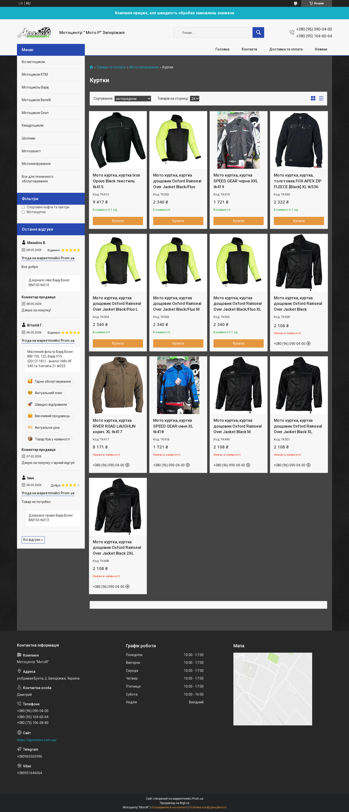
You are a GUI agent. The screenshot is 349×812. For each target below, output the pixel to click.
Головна (222, 49)
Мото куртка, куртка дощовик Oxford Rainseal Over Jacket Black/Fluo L (117, 303)
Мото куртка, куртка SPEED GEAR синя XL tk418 (173, 426)
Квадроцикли (33, 125)
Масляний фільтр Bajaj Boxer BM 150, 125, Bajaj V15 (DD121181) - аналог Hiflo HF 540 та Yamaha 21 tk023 (50, 359)
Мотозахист (31, 151)
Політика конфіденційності (207, 807)
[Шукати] (258, 32)
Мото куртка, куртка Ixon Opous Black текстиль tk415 (116, 181)
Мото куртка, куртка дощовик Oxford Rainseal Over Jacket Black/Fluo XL (238, 303)
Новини (321, 49)
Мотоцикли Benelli (36, 100)
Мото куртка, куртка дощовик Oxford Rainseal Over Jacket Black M (238, 426)
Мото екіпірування (144, 67)
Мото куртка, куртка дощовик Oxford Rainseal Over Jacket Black (298, 303)
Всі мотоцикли (33, 62)
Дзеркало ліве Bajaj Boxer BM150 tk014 (49, 282)
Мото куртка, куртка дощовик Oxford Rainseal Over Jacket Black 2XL (117, 547)
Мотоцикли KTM (35, 74)
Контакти (249, 49)
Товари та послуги (111, 67)
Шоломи (28, 138)
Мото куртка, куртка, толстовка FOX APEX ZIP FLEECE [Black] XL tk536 (298, 181)
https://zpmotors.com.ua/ (37, 740)
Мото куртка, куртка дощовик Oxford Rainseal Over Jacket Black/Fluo (177, 181)
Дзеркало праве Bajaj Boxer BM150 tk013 (51, 517)
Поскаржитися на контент (169, 807)
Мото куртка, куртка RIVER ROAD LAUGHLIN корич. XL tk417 (114, 426)
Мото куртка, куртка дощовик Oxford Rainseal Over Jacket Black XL (298, 426)
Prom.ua (197, 798)
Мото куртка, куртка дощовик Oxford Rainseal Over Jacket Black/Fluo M (177, 303)
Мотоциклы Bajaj (35, 87)
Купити (118, 221)
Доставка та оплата (286, 49)
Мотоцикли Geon (35, 113)
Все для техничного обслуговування (37, 179)
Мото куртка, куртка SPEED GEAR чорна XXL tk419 (236, 181)
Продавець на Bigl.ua (174, 803)
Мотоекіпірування (36, 164)
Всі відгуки (31, 540)
